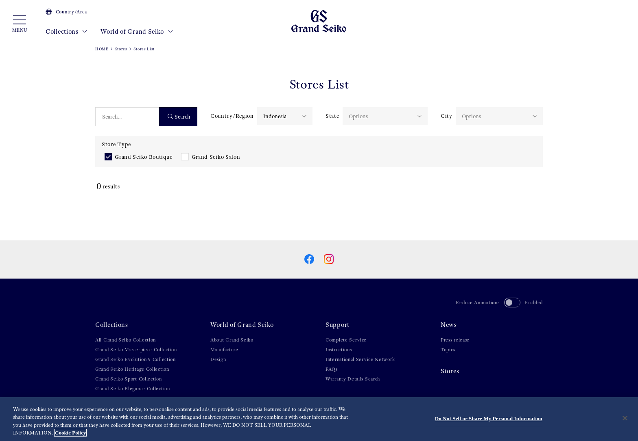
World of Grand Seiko (137, 32)
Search (179, 116)
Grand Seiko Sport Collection (128, 379)
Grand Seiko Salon (216, 156)
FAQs (332, 369)
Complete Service (346, 340)
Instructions (339, 349)
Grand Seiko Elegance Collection (132, 388)
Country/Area (66, 12)
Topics (448, 349)
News (449, 325)
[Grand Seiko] (318, 21)
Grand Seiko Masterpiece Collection (136, 349)
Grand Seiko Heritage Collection (132, 369)
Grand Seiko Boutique (143, 156)
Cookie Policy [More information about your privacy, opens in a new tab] (70, 433)
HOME (102, 49)
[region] (319, 419)
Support (338, 325)
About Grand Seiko (231, 340)
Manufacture (224, 349)
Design (218, 359)
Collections (66, 32)
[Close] (625, 418)
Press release (455, 340)
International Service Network (360, 359)
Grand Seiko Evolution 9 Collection (135, 359)
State (332, 115)
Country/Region (232, 115)
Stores (121, 49)
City (446, 115)
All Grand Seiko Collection (125, 340)
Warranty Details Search (353, 379)
